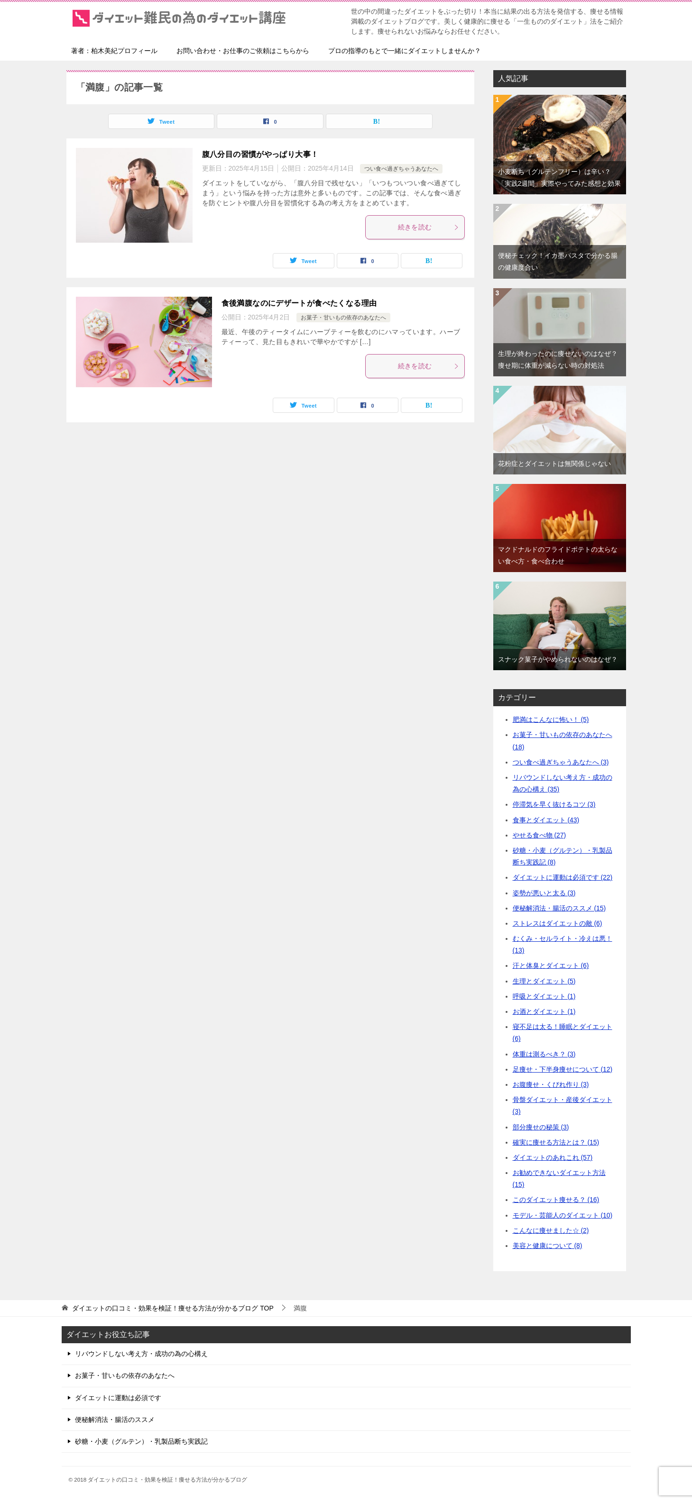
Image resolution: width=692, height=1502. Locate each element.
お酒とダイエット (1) (544, 1011)
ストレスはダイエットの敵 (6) (557, 923)
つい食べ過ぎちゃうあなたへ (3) (561, 762)
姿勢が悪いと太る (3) (544, 893)
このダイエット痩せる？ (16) (556, 1199)
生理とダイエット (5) (544, 981)
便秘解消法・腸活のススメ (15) (559, 908)
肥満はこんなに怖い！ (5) (551, 719)
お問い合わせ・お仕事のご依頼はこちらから (242, 51)
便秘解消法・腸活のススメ (115, 1419)
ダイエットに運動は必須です (118, 1398)
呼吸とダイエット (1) (544, 996)
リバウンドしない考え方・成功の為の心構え (141, 1353)
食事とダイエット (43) (546, 820)
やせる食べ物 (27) (539, 835)
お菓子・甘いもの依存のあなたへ (343, 317)
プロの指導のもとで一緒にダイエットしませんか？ (404, 51)
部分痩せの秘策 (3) (541, 1127)
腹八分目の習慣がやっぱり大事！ (260, 154)
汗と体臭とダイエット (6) (551, 965)
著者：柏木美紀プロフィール (114, 51)
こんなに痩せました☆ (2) (551, 1230)
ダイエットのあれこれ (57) (553, 1157)
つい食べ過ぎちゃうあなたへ (401, 168)
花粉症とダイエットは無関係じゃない (554, 463)
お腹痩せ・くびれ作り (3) (551, 1084)
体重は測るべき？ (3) (544, 1054)
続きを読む (429, 227)
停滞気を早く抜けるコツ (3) (554, 804)
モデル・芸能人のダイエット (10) (563, 1215)
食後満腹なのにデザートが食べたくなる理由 (299, 303)
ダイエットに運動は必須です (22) (563, 877)
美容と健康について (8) (547, 1245)
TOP (172, 1308)
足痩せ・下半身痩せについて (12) (563, 1069)
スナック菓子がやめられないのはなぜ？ (558, 659)
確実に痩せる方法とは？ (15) (556, 1142)
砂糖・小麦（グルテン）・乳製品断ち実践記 (141, 1441)
